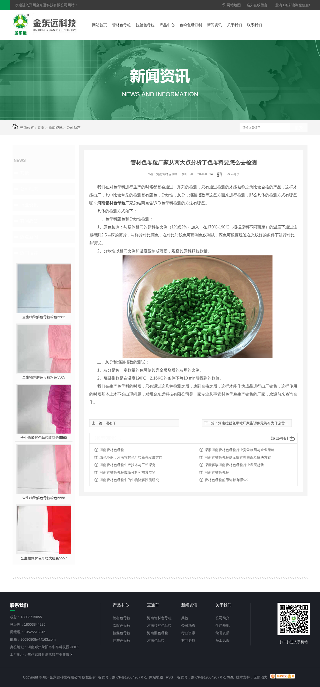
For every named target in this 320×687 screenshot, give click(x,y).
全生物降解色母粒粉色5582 (43, 317)
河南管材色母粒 (112, 450)
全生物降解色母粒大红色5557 (43, 558)
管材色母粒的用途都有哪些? (226, 480)
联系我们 (254, 25)
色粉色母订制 (191, 25)
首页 (41, 128)
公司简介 (223, 618)
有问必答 (29, 220)
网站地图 (231, 5)
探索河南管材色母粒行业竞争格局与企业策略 (239, 450)
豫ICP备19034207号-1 (129, 677)
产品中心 (167, 25)
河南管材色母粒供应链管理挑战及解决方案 (237, 457)
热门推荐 (29, 252)
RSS (169, 677)
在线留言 (258, 5)
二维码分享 (232, 174)
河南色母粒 (155, 640)
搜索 (299, 128)
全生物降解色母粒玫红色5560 (43, 438)
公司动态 (73, 128)
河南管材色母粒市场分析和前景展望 (128, 472)
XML (230, 677)
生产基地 (223, 625)
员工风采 (223, 640)
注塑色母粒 (121, 640)
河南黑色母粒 (157, 633)
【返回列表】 (279, 438)
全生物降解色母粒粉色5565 (43, 377)
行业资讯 (29, 204)
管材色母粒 (121, 25)
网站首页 (99, 25)
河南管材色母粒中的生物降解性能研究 (129, 480)
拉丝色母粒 (145, 25)
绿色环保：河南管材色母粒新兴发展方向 (131, 457)
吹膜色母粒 (121, 625)
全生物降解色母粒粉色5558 (43, 498)
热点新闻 (29, 236)
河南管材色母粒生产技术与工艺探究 (128, 465)
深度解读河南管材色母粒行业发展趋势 (234, 465)
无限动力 (261, 677)
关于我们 (234, 25)
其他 (24, 172)
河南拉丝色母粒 (159, 625)
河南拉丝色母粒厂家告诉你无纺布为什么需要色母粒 (258, 423)
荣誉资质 (223, 633)
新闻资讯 (214, 25)
